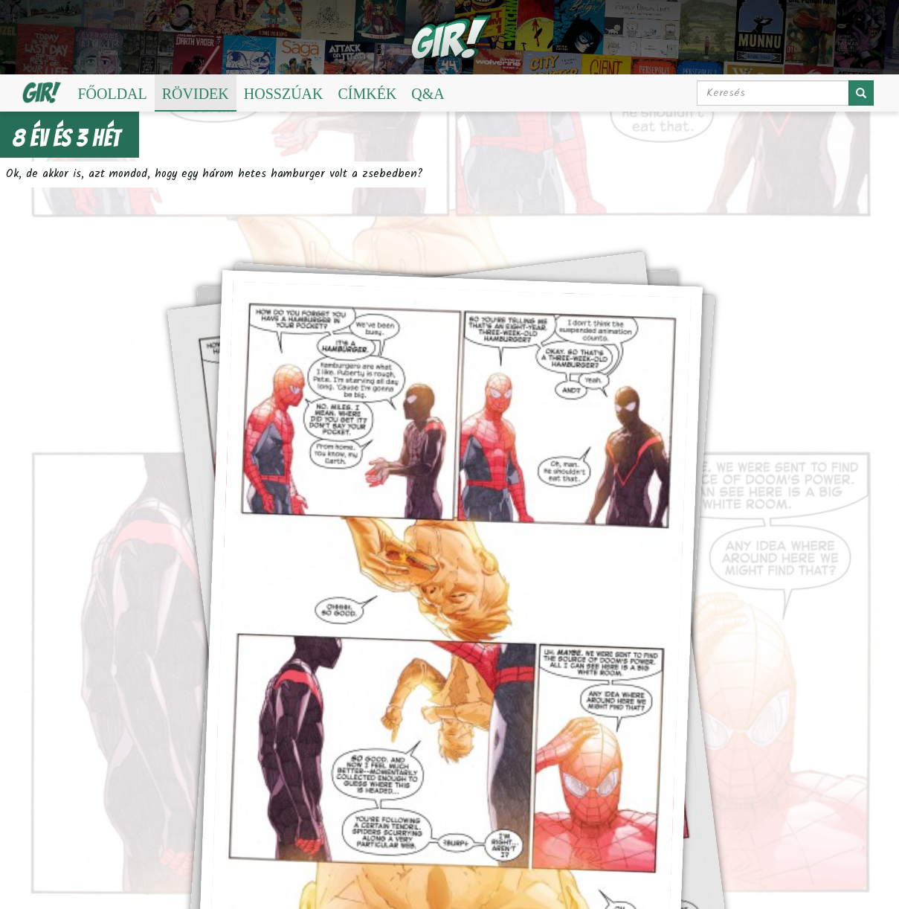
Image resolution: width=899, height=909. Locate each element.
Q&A (427, 94)
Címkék (367, 94)
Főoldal (111, 94)
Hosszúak (283, 94)
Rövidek (195, 94)
